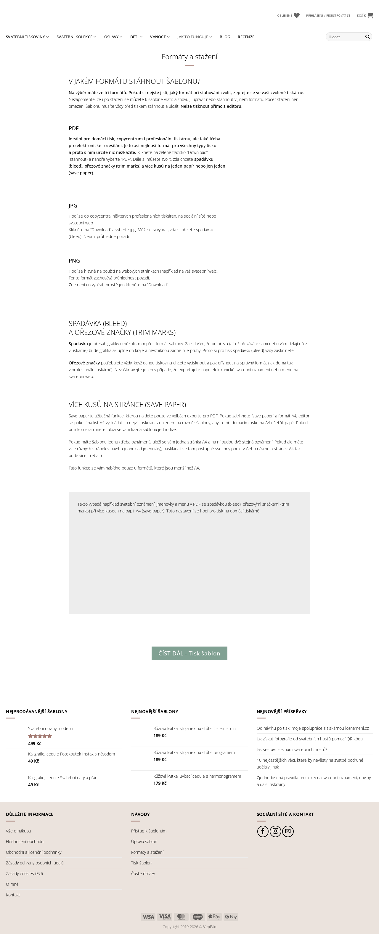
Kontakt (13, 895)
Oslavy (113, 37)
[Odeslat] (367, 36)
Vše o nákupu (18, 831)
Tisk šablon (141, 863)
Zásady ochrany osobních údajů (35, 863)
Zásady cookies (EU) (24, 873)
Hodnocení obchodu (25, 841)
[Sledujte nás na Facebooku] (263, 831)
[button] (328, 16)
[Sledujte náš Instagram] (275, 831)
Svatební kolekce (77, 37)
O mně (12, 884)
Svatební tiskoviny (27, 37)
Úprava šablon (144, 841)
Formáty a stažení (147, 852)
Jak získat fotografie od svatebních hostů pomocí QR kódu (310, 739)
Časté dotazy (143, 873)
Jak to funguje (194, 37)
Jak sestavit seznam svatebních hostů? (292, 749)
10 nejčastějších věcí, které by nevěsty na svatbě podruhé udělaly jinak (310, 763)
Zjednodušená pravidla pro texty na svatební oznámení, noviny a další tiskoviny (314, 781)
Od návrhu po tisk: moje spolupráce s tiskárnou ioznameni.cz (313, 728)
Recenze (246, 36)
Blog (225, 36)
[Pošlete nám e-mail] (288, 831)
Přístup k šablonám (148, 831)
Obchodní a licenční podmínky (33, 852)
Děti (136, 37)
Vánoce (160, 37)
